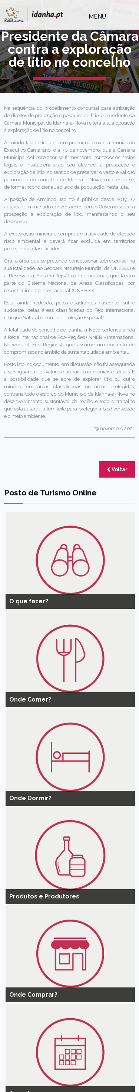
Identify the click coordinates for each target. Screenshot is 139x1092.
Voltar (117, 469)
